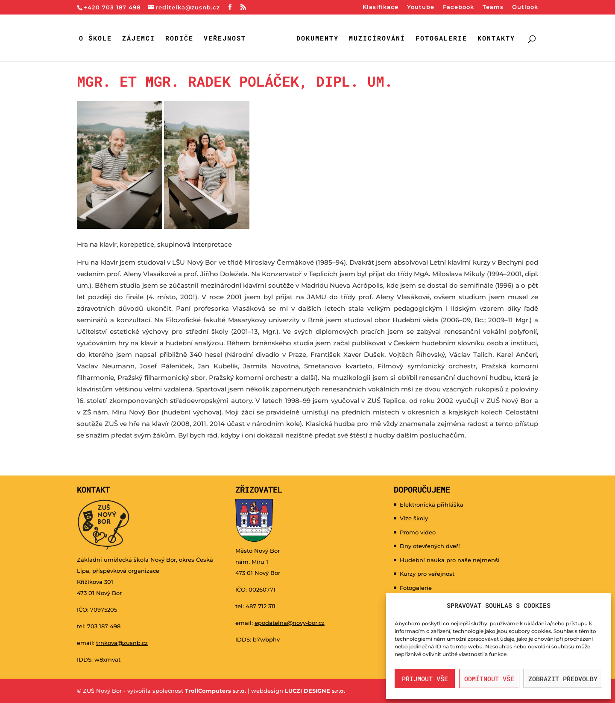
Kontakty (496, 38)
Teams (493, 7)
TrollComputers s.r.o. (215, 690)
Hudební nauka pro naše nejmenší (450, 560)
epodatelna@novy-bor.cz (290, 622)
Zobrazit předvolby (562, 678)
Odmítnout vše (489, 678)
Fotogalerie (441, 38)
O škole (95, 38)
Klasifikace (380, 7)
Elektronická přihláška (431, 504)
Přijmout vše (425, 678)
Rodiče (179, 38)
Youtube (420, 7)
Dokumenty (317, 38)
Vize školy (414, 518)
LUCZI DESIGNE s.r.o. (314, 690)
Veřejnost (225, 38)
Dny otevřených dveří (430, 546)
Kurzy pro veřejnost (427, 573)
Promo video (418, 532)
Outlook (525, 7)
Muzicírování (377, 38)
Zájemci (138, 38)
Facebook (458, 7)
